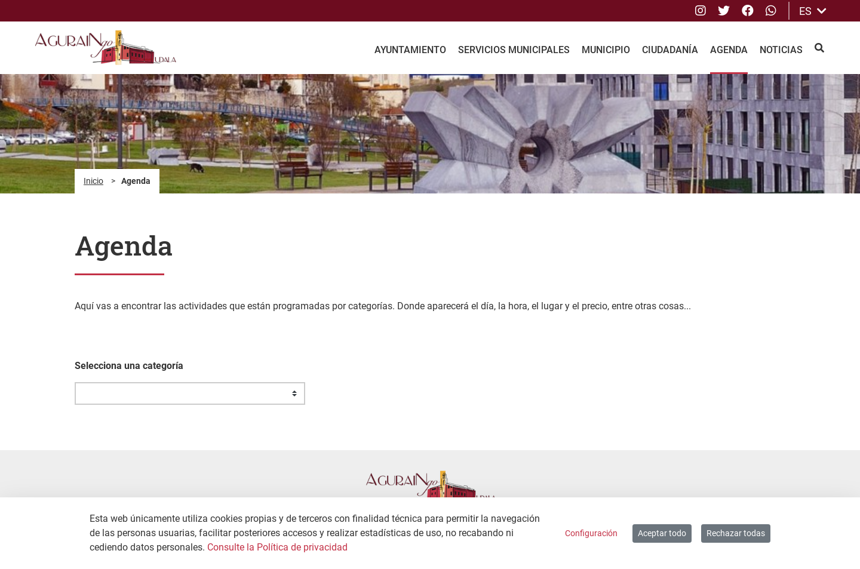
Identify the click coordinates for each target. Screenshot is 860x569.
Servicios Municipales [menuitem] (514, 50)
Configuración (591, 533)
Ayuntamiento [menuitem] (410, 50)
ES (813, 11)
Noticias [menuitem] (781, 50)
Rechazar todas (736, 533)
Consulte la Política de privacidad (277, 547)
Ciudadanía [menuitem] (670, 50)
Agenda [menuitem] (729, 50)
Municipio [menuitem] (606, 50)
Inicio (93, 181)
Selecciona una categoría (129, 365)
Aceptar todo (662, 533)
